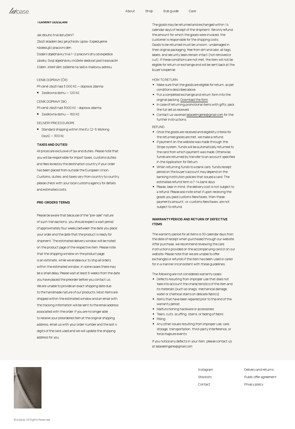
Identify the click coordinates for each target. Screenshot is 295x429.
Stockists (205, 377)
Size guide (171, 11)
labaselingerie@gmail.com (204, 114)
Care (192, 11)
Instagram (205, 369)
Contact (204, 384)
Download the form (194, 99)
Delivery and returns (259, 369)
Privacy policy (253, 384)
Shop (149, 11)
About (130, 11)
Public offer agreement (260, 377)
